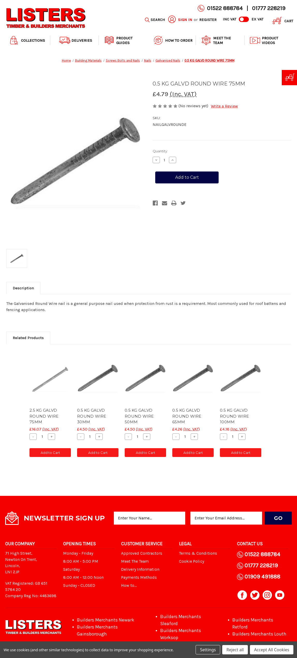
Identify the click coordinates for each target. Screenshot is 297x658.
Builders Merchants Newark (105, 620)
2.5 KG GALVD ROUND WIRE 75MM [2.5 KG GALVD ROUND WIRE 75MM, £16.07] (44, 416)
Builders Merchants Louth (259, 634)
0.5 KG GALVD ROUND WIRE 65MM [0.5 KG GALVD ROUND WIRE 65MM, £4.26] (187, 416)
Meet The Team (216, 40)
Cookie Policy (191, 561)
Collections (27, 40)
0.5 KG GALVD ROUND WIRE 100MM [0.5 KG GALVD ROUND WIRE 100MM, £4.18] (234, 416)
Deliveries (75, 40)
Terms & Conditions (198, 553)
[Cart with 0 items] (281, 21)
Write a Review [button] (224, 106)
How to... (129, 585)
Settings (208, 650)
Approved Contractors (141, 553)
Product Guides (118, 40)
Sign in (185, 19)
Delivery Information (140, 569)
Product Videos (263, 40)
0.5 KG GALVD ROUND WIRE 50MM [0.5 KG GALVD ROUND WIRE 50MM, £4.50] (139, 416)
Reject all (235, 650)
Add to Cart (50, 452)
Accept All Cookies (271, 650)
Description (23, 288)
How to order (172, 40)
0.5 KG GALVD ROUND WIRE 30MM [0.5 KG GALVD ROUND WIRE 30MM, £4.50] (91, 416)
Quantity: (160, 151)
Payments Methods (139, 577)
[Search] (155, 20)
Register (208, 19)
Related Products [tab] (28, 337)
